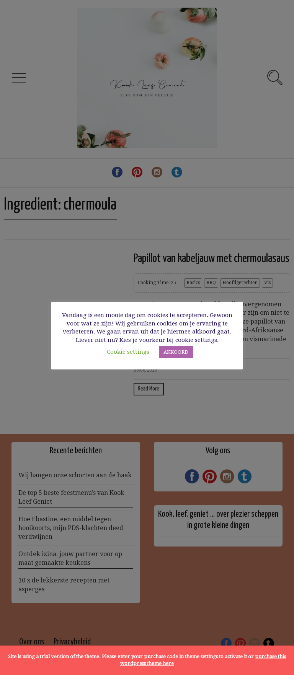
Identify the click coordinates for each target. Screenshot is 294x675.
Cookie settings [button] (128, 351)
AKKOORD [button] (175, 352)
